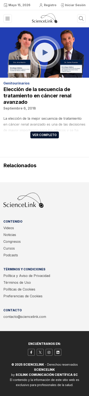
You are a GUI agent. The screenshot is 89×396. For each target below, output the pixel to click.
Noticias (9, 235)
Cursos (9, 248)
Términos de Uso (17, 282)
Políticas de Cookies (19, 289)
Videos (8, 228)
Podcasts (10, 255)
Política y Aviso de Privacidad (26, 276)
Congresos (12, 241)
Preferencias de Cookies (22, 296)
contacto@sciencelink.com (24, 317)
